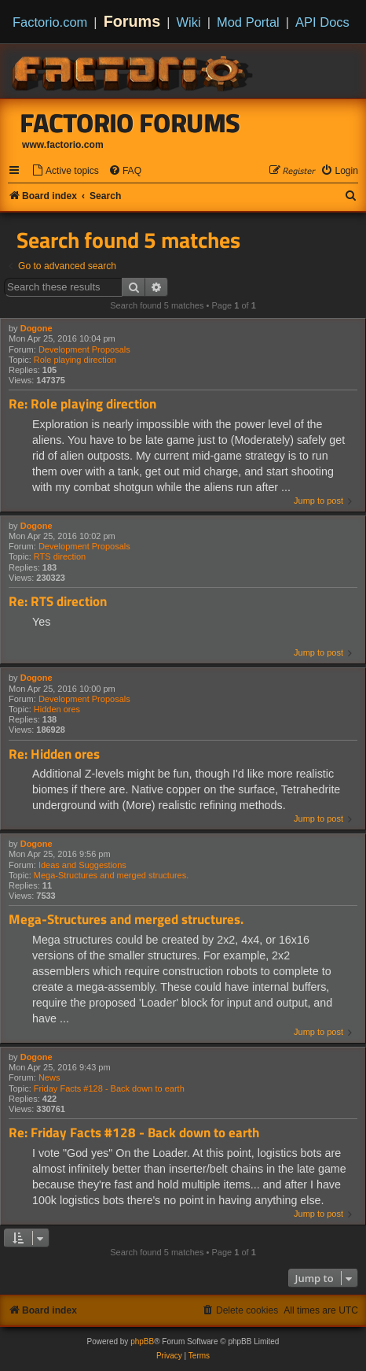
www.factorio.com (63, 144)
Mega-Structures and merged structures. (111, 875)
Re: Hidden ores (54, 754)
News (49, 1077)
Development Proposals (84, 349)
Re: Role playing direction (82, 404)
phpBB (142, 1341)
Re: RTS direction (58, 601)
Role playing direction (75, 359)
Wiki (189, 22)
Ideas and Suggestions (82, 865)
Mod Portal (248, 22)
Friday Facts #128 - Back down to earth (109, 1088)
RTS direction (60, 556)
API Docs (322, 22)
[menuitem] (65, 171)
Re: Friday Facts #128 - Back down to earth (134, 1133)
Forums (132, 21)
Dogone (36, 328)
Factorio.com (50, 22)
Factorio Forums (130, 122)
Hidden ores (57, 709)
